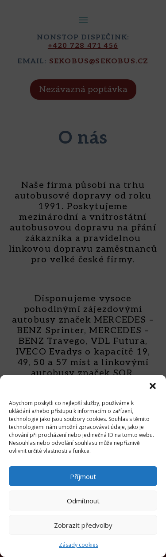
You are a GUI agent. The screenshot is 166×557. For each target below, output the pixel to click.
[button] (152, 386)
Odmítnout (83, 500)
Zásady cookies (78, 545)
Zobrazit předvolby (83, 525)
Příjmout (83, 476)
